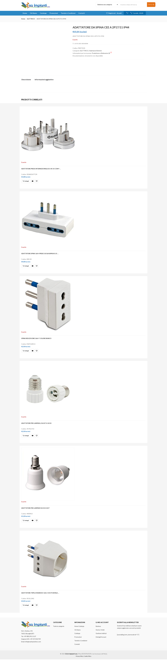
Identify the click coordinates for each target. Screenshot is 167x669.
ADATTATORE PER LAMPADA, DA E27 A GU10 (37, 429)
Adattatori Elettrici (95, 51)
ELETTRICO (31, 19)
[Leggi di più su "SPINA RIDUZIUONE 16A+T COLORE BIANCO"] (26, 355)
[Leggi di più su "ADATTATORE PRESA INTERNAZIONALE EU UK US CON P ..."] (26, 182)
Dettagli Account (101, 647)
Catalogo (43, 13)
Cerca (151, 5)
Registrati (112, 13)
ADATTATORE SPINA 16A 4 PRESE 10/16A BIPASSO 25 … (40, 256)
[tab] (27, 80)
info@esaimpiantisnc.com (33, 651)
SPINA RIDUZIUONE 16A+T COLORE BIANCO (37, 342)
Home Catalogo (79, 636)
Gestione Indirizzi (101, 643)
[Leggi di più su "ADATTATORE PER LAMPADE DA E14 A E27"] (26, 527)
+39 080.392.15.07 (30, 646)
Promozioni (54, 13)
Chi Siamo (33, 13)
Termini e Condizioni (68, 13)
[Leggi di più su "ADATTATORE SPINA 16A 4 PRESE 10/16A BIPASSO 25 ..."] (26, 268)
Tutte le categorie (58, 636)
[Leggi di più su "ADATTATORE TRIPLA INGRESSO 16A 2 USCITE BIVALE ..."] (26, 614)
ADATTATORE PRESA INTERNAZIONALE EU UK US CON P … (41, 169)
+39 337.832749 (35, 648)
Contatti (81, 13)
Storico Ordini (100, 639)
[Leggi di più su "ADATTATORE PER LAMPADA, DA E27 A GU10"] (26, 441)
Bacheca (98, 636)
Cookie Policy (87, 665)
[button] (137, 13)
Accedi (119, 13)
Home (25, 13)
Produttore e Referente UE (102, 53)
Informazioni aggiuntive (44, 79)
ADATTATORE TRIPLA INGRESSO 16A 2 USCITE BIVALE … (41, 601)
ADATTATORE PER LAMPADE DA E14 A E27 (36, 515)
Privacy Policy (79, 665)
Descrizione (26, 79)
